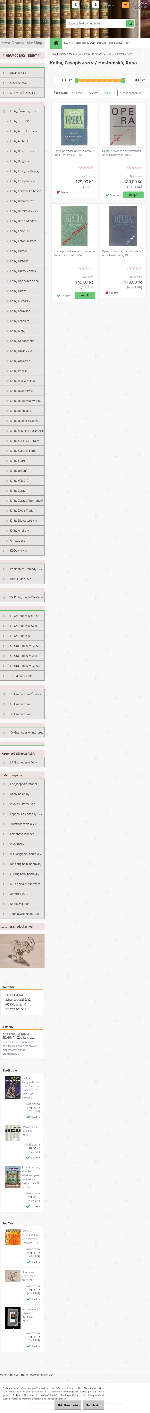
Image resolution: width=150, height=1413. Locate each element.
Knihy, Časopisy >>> (23, 111)
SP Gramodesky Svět (23, 655)
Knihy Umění (18, 470)
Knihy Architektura (22, 141)
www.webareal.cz (41, 1374)
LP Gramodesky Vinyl (24, 762)
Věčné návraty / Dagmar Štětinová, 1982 (31, 1315)
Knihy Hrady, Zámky (23, 270)
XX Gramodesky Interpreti (27, 732)
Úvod (55, 54)
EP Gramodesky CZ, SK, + (26, 665)
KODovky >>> (19, 550)
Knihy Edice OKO (20, 231)
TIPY (128, 43)
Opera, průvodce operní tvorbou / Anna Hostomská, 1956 (74, 153)
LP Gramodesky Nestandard (20, 637)
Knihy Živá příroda (21, 510)
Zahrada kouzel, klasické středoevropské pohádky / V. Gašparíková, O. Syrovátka (31, 1177)
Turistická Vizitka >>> (24, 823)
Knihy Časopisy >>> (23, 181)
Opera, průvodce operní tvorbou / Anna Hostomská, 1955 (122, 253)
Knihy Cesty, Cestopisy (24, 171)
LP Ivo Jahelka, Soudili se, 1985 (30, 1131)
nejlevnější (78, 93)
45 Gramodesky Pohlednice (20, 705)
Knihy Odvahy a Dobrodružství (20, 362)
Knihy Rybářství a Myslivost (21, 392)
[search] (130, 23)
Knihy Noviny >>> (21, 350)
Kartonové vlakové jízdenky (22, 835)
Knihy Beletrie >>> (22, 151)
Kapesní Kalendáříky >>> (26, 813)
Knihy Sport (17, 460)
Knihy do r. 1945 (20, 121)
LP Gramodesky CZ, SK (24, 615)
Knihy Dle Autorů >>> (24, 520)
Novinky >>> (18, 72)
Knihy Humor (18, 250)
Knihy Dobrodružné (22, 201)
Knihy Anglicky (19, 530)
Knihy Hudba (18, 290)
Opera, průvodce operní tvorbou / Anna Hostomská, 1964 (122, 153)
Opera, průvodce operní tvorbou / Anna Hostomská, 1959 (74, 253)
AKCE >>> (68, 43)
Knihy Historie (19, 260)
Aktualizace (17, 540)
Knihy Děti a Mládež (23, 221)
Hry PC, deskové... (21, 578)
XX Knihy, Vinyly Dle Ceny (26, 597)
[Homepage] (56, 43)
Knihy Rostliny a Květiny (25, 400)
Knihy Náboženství (22, 340)
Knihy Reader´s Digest (24, 420)
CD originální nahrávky (24, 873)
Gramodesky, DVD (85, 43)
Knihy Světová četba (23, 450)
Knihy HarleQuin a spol (24, 280)
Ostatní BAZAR (19, 893)
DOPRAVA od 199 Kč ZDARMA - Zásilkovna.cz (19, 1036)
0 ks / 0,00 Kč (139, 3)
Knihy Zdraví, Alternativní (26, 500)
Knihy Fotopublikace (23, 241)
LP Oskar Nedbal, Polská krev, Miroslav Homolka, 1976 (30, 1237)
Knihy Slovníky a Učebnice (27, 430)
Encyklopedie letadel (23, 783)
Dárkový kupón (19, 903)
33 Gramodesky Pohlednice (20, 715)
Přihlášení (81, 5)
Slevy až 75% (18, 82)
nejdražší (94, 93)
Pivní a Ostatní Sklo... (23, 803)
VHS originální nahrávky (25, 853)
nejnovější (109, 93)
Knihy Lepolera (19, 320)
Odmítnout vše (64, 1405)
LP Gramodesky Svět (23, 625)
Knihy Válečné (19, 480)
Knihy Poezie (18, 370)
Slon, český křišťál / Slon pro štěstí (29, 1276)
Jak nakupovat (115, 43)
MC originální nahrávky (25, 883)
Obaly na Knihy (19, 793)
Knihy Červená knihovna (25, 191)
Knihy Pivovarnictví (22, 380)
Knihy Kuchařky (20, 300)
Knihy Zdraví (18, 490)
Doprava (101, 43)
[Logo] (27, 23)
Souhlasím (92, 1405)
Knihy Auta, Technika (23, 131)
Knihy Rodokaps (20, 410)
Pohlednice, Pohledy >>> (26, 568)
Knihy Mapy (17, 330)
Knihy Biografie (20, 161)
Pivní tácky (17, 843)
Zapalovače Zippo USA (24, 913)
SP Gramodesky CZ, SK (25, 645)
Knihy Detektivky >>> (24, 211)
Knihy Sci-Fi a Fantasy (24, 440)
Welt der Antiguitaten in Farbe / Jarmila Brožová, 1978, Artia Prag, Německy (30, 1088)
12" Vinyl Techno (21, 675)
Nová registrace (106, 5)
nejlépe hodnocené (130, 93)
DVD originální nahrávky (25, 863)
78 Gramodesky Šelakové (26, 694)
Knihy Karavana (20, 310)
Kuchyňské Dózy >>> (23, 92)
